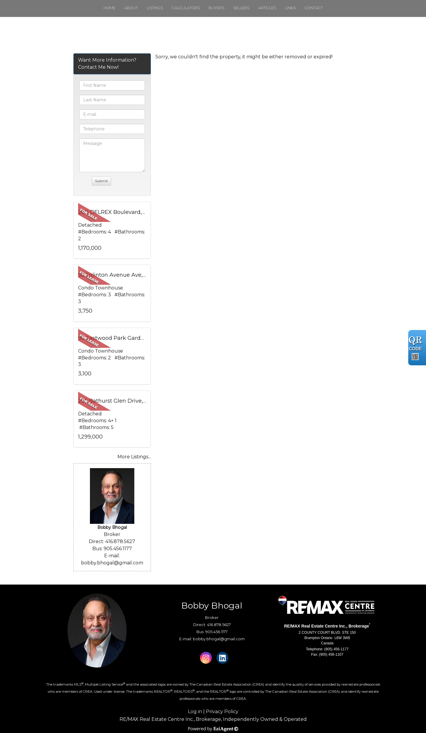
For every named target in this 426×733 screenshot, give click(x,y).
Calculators (186, 7)
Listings (155, 7)
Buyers (216, 7)
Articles (267, 7)
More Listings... (134, 457)
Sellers (241, 7)
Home (109, 7)
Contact (314, 7)
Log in (195, 711)
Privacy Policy (222, 711)
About (131, 7)
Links (290, 7)
